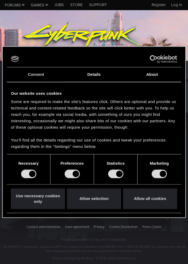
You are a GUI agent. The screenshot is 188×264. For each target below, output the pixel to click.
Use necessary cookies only (38, 199)
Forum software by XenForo (94, 258)
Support (98, 4)
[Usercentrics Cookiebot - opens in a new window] (153, 59)
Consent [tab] (36, 74)
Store (76, 4)
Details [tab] (94, 74)
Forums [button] (13, 5)
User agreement (77, 227)
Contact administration (43, 227)
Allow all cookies (150, 198)
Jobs (59, 4)
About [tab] (152, 74)
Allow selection (93, 198)
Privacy (99, 227)
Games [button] (37, 5)
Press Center (152, 227)
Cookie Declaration (123, 227)
